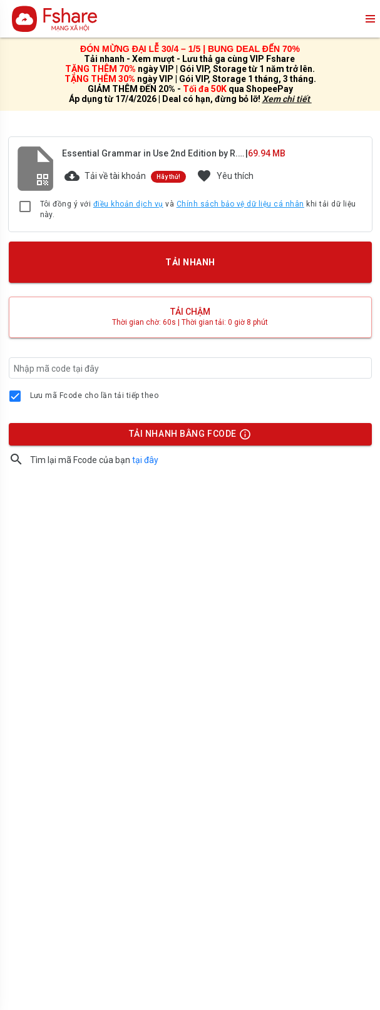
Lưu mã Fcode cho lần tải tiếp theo (94, 395)
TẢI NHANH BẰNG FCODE (184, 437)
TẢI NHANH (190, 262)
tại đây (145, 460)
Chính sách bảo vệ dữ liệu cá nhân (240, 204)
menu (369, 18)
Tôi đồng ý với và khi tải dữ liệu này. (198, 209)
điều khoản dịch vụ (128, 204)
